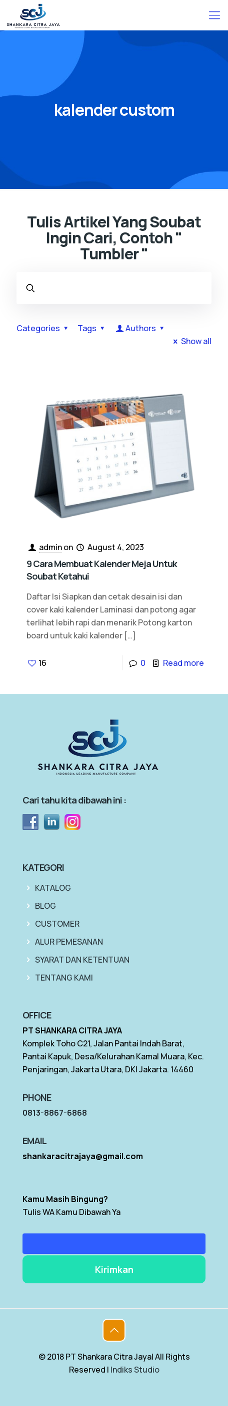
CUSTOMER (57, 923)
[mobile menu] (214, 14)
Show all (191, 341)
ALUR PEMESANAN (69, 941)
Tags (93, 328)
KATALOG (53, 887)
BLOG (45, 905)
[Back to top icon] (114, 1330)
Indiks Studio (135, 1369)
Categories (43, 328)
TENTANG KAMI (64, 977)
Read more (183, 662)
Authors (141, 328)
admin (50, 547)
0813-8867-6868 (54, 1112)
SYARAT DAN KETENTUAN (82, 959)
